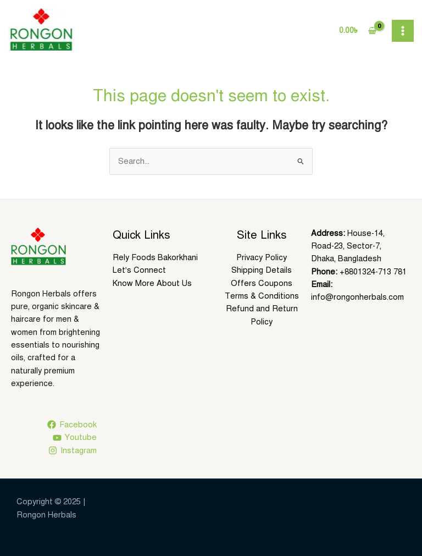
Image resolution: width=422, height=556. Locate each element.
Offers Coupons (261, 283)
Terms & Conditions (262, 296)
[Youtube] (74, 437)
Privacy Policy (261, 257)
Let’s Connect (139, 270)
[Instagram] (72, 450)
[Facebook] (72, 424)
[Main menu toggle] (403, 31)
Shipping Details (261, 270)
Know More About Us (152, 283)
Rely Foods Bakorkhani (155, 257)
